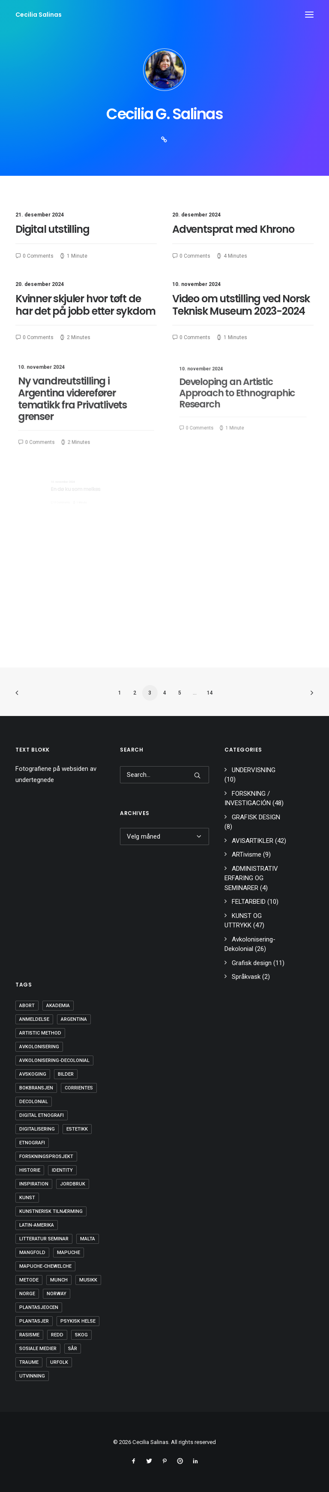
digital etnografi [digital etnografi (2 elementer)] (41, 1115)
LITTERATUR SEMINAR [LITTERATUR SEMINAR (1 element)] (44, 1239)
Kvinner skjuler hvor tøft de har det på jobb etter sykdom (85, 306)
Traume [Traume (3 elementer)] (29, 1362)
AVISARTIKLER (252, 841)
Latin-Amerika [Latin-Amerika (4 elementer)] (36, 1225)
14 (210, 693)
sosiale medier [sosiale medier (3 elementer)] (38, 1348)
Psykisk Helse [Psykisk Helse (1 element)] (78, 1321)
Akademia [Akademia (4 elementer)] (58, 1005)
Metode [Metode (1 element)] (29, 1280)
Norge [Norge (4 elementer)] (27, 1293)
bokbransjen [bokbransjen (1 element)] (36, 1088)
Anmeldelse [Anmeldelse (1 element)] (34, 1019)
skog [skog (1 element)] (81, 1335)
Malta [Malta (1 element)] (87, 1239)
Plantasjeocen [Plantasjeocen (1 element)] (38, 1307)
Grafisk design (252, 963)
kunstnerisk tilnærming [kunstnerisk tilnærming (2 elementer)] (51, 1211)
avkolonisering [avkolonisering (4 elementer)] (39, 1047)
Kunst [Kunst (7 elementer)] (27, 1197)
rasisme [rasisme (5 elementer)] (29, 1335)
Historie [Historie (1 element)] (29, 1170)
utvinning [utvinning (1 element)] (32, 1376)
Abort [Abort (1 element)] (27, 1005)
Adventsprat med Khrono (233, 229)
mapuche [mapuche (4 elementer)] (68, 1252)
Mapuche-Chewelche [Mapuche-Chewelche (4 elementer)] (45, 1266)
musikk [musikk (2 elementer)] (88, 1280)
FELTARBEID (249, 901)
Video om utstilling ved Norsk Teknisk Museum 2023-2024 (241, 306)
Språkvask (246, 977)
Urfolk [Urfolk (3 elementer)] (59, 1362)
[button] (309, 14)
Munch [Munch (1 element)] (59, 1280)
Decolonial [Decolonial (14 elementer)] (33, 1101)
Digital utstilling (52, 229)
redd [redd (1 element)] (57, 1335)
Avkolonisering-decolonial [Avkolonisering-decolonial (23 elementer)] (54, 1060)
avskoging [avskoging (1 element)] (32, 1074)
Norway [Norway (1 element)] (56, 1293)
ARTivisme (246, 854)
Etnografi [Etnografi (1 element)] (32, 1143)
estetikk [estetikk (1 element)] (77, 1129)
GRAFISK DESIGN (256, 817)
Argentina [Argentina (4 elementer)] (74, 1019)
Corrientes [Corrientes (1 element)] (79, 1088)
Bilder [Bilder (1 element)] (66, 1074)
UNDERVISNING (253, 770)
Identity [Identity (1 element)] (62, 1170)
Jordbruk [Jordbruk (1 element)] (72, 1184)
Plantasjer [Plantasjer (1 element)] (34, 1321)
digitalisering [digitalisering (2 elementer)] (37, 1129)
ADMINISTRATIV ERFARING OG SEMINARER (251, 878)
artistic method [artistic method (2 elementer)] (40, 1033)
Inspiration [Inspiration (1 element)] (33, 1184)
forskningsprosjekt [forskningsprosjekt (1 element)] (46, 1156)
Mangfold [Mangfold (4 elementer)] (32, 1252)
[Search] (164, 774)
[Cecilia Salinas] (38, 15)
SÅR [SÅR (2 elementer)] (72, 1348)
